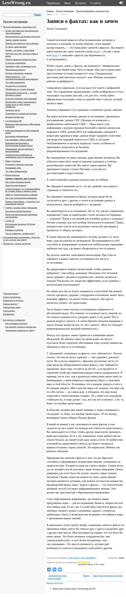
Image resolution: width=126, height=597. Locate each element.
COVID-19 (9, 220)
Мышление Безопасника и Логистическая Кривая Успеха (19, 144)
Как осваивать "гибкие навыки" (19, 139)
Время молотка (12, 175)
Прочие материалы (15, 21)
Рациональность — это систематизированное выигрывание (21, 77)
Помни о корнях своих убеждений (21, 207)
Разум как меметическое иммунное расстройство (21, 215)
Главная (50, 11)
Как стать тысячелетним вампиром (21, 198)
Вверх (84, 575)
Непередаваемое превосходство (20, 59)
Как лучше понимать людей (18, 182)
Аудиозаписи (9, 310)
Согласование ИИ (13, 120)
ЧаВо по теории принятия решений (21, 194)
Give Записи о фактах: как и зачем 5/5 (89, 562)
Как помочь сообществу (14, 320)
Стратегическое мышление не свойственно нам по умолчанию (20, 156)
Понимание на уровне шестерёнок (21, 113)
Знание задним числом (16, 40)
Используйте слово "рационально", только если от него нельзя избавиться (21, 104)
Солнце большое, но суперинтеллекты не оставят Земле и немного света (22, 190)
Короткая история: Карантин (18, 211)
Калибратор (8, 314)
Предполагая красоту (15, 69)
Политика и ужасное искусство (19, 164)
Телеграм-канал (11, 293)
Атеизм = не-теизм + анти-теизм (19, 50)
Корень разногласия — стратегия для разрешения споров (22, 202)
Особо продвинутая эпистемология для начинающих (21, 32)
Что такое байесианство (16, 171)
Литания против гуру (14, 117)
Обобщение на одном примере (20, 89)
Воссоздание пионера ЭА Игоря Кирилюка (20, 225)
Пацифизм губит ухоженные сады (20, 66)
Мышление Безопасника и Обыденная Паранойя (22, 125)
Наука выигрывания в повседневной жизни (22, 131)
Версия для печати (55, 583)
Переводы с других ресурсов (17, 243)
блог (55, 55)
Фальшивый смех (13, 167)
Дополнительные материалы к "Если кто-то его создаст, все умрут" (21, 238)
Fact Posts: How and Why (82, 557)
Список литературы (12, 297)
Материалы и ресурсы (13, 300)
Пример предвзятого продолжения (21, 43)
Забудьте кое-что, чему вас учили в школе (21, 54)
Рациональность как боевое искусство (22, 36)
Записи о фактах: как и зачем (20, 178)
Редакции (64, 14)
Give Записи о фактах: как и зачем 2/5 (81, 562)
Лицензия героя (12, 110)
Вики (67, 3)
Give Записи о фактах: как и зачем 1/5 (79, 562)
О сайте (95, 3)
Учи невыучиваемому (15, 82)
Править (56, 14)
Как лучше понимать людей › (108, 575)
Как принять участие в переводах (20, 326)
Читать (49, 14)
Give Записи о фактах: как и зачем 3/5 (84, 562)
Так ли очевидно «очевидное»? (20, 233)
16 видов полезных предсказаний (21, 98)
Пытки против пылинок (15, 185)
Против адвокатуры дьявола (18, 73)
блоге (97, 51)
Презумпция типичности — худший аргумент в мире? (21, 94)
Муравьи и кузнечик (14, 230)
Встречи (80, 3)
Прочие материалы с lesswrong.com (19, 27)
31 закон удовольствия (16, 46)
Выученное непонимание (16, 136)
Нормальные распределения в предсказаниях (19, 150)
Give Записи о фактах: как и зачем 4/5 (87, 562)
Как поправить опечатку (16, 323)
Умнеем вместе (11, 304)
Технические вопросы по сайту (20, 330)
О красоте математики (15, 63)
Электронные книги (12, 307)
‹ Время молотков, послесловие (57, 577)
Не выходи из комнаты (16, 85)
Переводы (53, 3)
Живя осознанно (13, 161)
